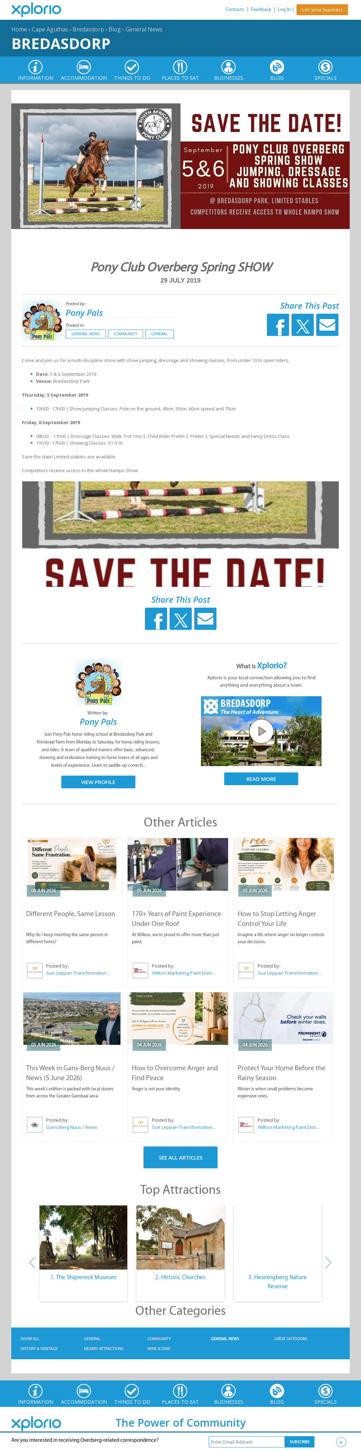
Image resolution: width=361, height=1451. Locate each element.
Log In (284, 9)
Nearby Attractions (103, 1348)
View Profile (98, 781)
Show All (29, 1338)
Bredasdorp (88, 29)
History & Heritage (38, 1348)
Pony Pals (84, 312)
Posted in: (75, 325)
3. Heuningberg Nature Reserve (277, 1282)
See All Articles (180, 1157)
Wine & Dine (158, 1348)
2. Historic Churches (180, 1277)
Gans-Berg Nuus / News (71, 1127)
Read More (261, 778)
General (159, 333)
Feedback (261, 9)
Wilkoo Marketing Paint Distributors (184, 973)
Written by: (98, 713)
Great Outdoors (290, 1338)
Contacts (235, 9)
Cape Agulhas (50, 29)
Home (19, 29)
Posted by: (76, 303)
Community (125, 333)
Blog (115, 29)
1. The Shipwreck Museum (83, 1277)
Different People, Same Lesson (70, 913)
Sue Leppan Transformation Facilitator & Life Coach (78, 973)
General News (144, 29)
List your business (322, 10)
